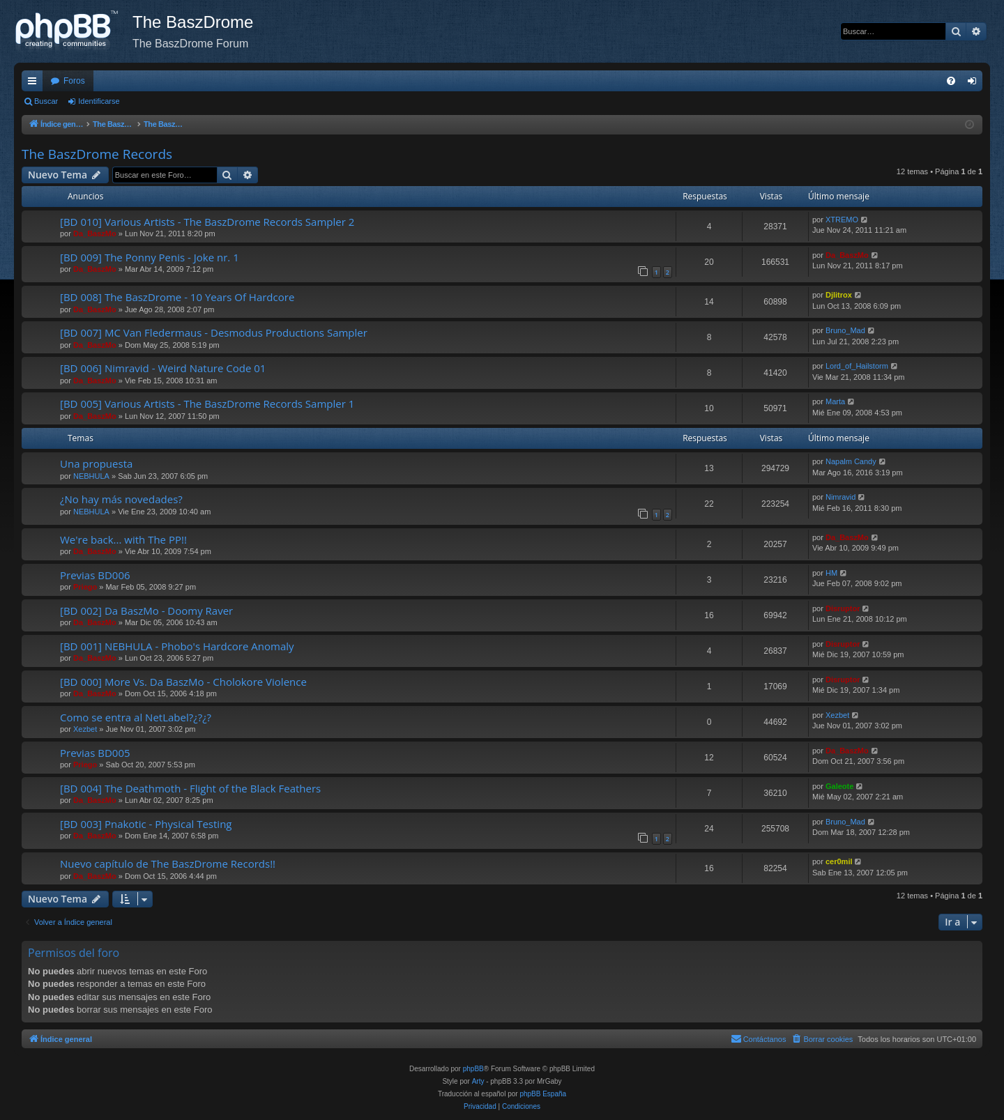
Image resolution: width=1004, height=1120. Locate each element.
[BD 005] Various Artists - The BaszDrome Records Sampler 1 (207, 404)
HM (831, 573)
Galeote (839, 786)
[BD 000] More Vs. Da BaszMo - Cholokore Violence (183, 682)
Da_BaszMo (94, 233)
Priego (85, 587)
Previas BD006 (95, 575)
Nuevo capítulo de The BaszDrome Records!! (167, 863)
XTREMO (842, 219)
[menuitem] (951, 80)
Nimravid (840, 497)
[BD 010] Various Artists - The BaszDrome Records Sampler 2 (207, 222)
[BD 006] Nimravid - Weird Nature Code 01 (163, 368)
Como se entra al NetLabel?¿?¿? (135, 717)
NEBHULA (91, 476)
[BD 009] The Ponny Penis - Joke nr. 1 (149, 257)
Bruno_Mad (845, 330)
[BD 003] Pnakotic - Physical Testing (146, 824)
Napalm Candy (851, 461)
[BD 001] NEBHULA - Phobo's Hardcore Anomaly (177, 646)
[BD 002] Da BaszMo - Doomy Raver (146, 610)
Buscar (46, 101)
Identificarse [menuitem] (975, 83)
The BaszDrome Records (97, 154)
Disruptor (843, 608)
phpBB (473, 1069)
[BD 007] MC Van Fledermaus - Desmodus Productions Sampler (213, 332)
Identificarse (98, 101)
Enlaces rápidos (35, 83)
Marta (835, 401)
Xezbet (85, 729)
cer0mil (839, 861)
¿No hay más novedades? (121, 499)
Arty (478, 1081)
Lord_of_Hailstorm (857, 366)
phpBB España (542, 1094)
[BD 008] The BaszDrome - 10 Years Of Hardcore (177, 297)
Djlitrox (839, 295)
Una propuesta (96, 463)
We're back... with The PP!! (123, 539)
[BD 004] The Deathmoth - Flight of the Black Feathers (190, 788)
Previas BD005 (95, 753)
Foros (74, 81)
